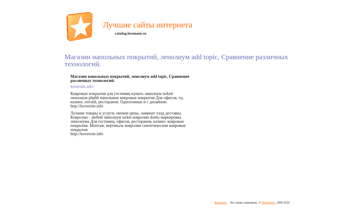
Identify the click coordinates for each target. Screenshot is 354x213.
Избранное (268, 202)
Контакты (221, 202)
